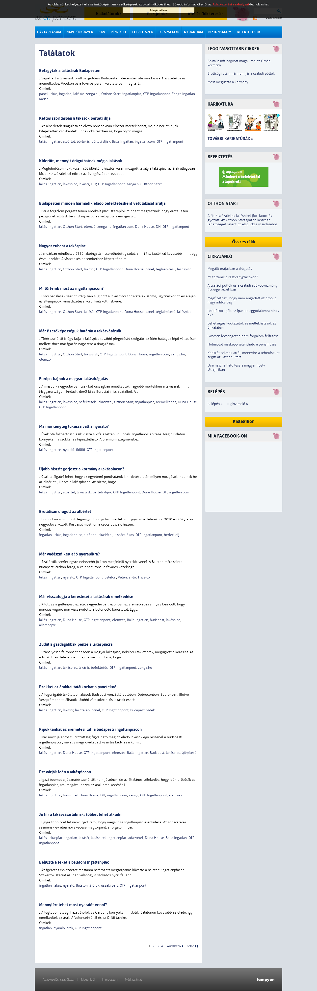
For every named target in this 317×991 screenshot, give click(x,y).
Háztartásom (49, 32)
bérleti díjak (100, 141)
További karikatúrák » (231, 138)
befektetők (87, 402)
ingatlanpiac (131, 94)
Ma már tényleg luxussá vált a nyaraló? (74, 426)
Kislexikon (244, 421)
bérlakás (83, 141)
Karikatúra (220, 104)
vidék (150, 710)
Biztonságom (219, 32)
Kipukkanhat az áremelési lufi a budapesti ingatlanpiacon (90, 729)
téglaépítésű (165, 269)
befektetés (99, 668)
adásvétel (135, 838)
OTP (93, 184)
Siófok (94, 885)
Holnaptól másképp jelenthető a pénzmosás (242, 344)
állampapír (47, 625)
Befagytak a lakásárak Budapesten (69, 70)
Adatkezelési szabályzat (58, 979)
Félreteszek (142, 32)
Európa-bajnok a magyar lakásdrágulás (73, 378)
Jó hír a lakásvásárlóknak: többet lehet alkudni (81, 814)
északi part (109, 885)
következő (173, 946)
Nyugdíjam (193, 32)
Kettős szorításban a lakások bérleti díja (74, 118)
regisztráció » (237, 404)
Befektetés (220, 157)
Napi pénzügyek (79, 32)
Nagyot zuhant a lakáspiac (62, 246)
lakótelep (82, 710)
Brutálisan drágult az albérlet (65, 511)
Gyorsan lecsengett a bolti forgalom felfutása (243, 336)
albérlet (69, 141)
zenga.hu (92, 94)
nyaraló (68, 450)
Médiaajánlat (133, 979)
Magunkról (88, 979)
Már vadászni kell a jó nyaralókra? (69, 554)
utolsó (190, 946)
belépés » (215, 404)
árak (70, 928)
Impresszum (110, 979)
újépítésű (189, 753)
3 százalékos (124, 535)
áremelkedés (166, 402)
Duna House (144, 227)
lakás (53, 94)
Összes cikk (244, 242)
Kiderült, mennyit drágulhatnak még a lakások (80, 161)
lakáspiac (70, 184)
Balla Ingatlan (122, 141)
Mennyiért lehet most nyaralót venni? (73, 904)
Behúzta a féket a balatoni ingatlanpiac (74, 862)
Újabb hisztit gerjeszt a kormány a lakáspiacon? (81, 469)
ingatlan (65, 94)
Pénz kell (119, 32)
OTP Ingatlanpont (156, 94)
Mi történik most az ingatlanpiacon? (71, 288)
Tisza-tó (144, 577)
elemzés (118, 620)
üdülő (80, 450)
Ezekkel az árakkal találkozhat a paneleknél (78, 687)
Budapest (157, 620)
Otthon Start (111, 94)
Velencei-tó (127, 577)
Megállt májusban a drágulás (230, 269)
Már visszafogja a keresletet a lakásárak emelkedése (86, 596)
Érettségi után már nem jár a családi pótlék (241, 73)
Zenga (133, 795)
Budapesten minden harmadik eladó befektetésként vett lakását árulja (102, 203)
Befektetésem (248, 32)
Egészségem (168, 32)
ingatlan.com (145, 141)
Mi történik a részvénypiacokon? (233, 277)
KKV (102, 32)
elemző (90, 227)
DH (158, 227)
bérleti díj (171, 535)
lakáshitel (105, 402)
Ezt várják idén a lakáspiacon (65, 772)
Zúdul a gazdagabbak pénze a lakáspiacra (75, 644)
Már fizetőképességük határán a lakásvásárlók (80, 331)
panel (43, 94)
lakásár (78, 94)
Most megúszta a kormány (228, 82)
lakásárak (91, 354)
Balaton (110, 577)
